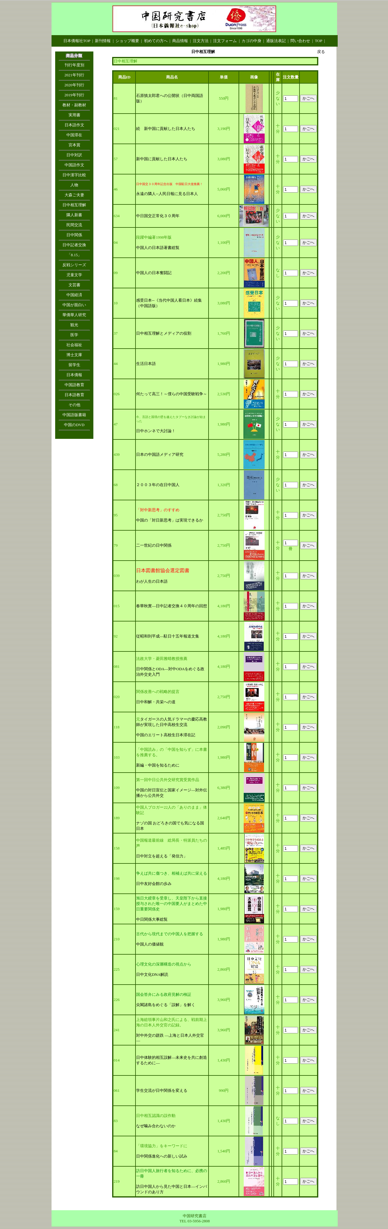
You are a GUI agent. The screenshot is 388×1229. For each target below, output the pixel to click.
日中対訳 (74, 155)
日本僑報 (74, 375)
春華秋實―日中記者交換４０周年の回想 (171, 606)
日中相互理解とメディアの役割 (163, 333)
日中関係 (74, 235)
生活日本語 (146, 363)
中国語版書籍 (74, 414)
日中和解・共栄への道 (156, 702)
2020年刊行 (74, 85)
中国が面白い (74, 305)
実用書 (74, 115)
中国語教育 (74, 385)
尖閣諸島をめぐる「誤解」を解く (165, 1004)
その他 (74, 404)
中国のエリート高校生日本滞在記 (165, 735)
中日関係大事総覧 (152, 919)
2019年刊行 (74, 95)
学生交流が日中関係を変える (161, 1090)
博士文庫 (74, 355)
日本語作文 (74, 125)
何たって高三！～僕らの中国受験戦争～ (171, 394)
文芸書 (74, 285)
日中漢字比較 (74, 175)
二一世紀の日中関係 (154, 545)
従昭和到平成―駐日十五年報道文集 (167, 636)
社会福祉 (74, 345)
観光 (74, 325)
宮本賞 (74, 145)
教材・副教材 (74, 105)
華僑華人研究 (74, 315)
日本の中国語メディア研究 (159, 454)
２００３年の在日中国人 (157, 484)
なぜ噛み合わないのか (156, 1126)
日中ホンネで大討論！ (156, 431)
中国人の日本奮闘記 (154, 272)
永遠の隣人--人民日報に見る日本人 (167, 193)
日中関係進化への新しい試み (161, 1156)
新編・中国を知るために (157, 765)
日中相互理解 (74, 205)
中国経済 (74, 295)
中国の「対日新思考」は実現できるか (169, 520)
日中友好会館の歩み (154, 883)
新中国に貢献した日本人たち (161, 159)
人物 (74, 185)
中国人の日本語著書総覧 (157, 247)
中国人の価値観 (150, 944)
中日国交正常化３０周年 (157, 216)
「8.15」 (74, 255)
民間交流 (74, 225)
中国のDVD (74, 424)
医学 (74, 335)
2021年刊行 (74, 75)
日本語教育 (74, 395)
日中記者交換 (74, 245)
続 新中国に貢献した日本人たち (165, 128)
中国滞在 (74, 135)
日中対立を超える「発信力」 (161, 856)
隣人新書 (74, 215)
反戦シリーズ (74, 265)
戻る (321, 51)
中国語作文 (74, 165)
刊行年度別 (74, 65)
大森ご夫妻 (74, 195)
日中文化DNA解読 (152, 974)
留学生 (74, 365)
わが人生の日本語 (152, 581)
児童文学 (74, 275)
